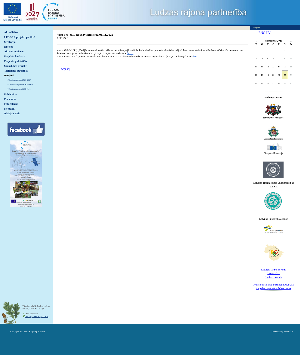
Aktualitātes (11, 32)
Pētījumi (9, 75)
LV (268, 32)
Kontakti (9, 108)
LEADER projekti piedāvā (19, 37)
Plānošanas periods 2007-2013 (19, 89)
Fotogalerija (11, 103)
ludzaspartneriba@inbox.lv (36, 316)
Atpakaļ (65, 69)
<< (256, 41)
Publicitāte (10, 94)
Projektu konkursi (14, 56)
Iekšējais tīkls (12, 113)
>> (291, 41)
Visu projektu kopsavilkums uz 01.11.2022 (85, 34)
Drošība (8, 46)
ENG (262, 32)
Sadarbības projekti (15, 65)
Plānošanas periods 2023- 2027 (19, 80)
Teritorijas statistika (16, 70)
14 (279, 66)
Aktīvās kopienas (14, 51)
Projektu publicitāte (15, 61)
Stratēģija (10, 41)
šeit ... (130, 53)
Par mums (10, 99)
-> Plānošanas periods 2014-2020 (20, 84)
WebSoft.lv (288, 331)
